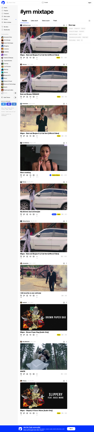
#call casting (72, 40)
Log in (89, 2)
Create (45, 2)
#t (81, 40)
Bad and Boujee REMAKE (29, 94)
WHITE (22, 371)
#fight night (85, 37)
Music (58, 57)
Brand (8, 108)
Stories (8, 19)
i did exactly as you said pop (30, 293)
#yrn (80, 34)
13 (65, 374)
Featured (5, 14)
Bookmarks (5, 30)
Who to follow (6, 22)
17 (65, 175)
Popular (4, 11)
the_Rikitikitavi (26, 142)
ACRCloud (3, 115)
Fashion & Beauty (55, 175)
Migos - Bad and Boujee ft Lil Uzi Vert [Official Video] (39, 55)
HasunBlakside (26, 341)
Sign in (71, 428)
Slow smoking (25, 173)
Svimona (25, 64)
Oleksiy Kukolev (26, 221)
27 (65, 57)
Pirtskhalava (25, 103)
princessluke (25, 263)
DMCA (10, 109)
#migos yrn (77, 28)
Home (4, 8)
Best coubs (5, 16)
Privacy (3, 109)
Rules (7, 109)
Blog (2, 108)
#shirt (78, 40)
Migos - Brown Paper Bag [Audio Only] (34, 332)
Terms (12, 108)
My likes (4, 27)
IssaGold (25, 302)
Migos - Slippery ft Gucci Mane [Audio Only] (36, 411)
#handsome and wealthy (75, 37)
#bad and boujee (73, 34)
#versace (81, 31)
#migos (71, 28)
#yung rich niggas (73, 31)
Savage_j (25, 380)
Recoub (54, 214)
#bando (83, 28)
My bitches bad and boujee (30, 212)
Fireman (24, 181)
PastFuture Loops (27, 25)
